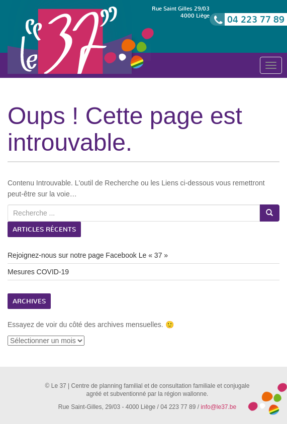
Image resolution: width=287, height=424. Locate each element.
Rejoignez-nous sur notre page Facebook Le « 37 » (88, 255)
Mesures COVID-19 (38, 272)
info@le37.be (218, 406)
